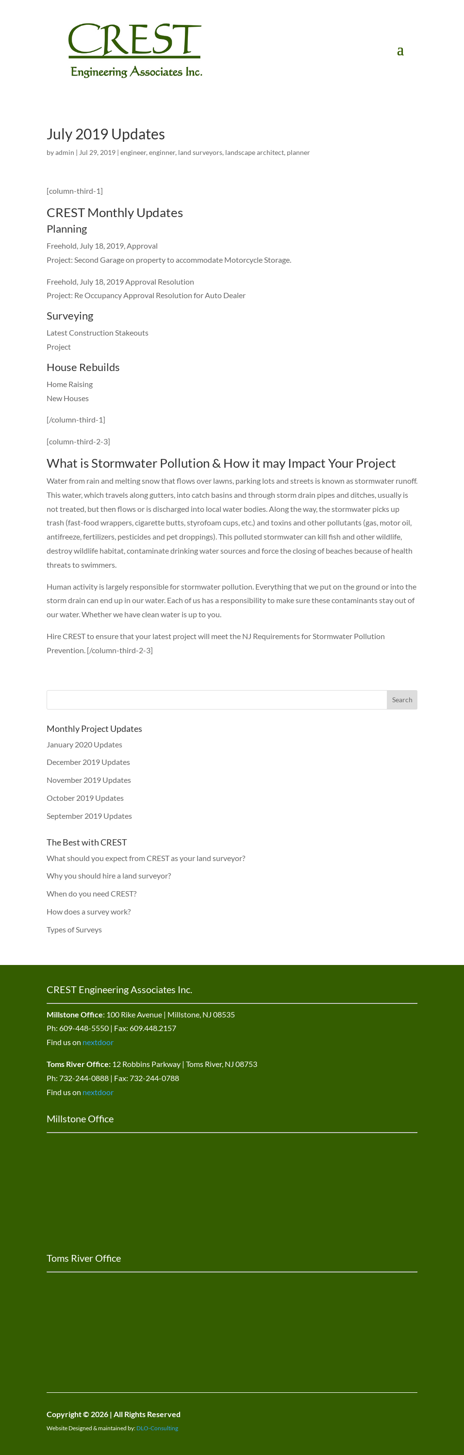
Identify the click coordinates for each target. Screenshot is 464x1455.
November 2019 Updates (89, 779)
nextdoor (98, 1042)
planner (298, 152)
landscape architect (254, 152)
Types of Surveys (74, 929)
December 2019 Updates (88, 761)
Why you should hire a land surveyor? (109, 875)
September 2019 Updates (89, 815)
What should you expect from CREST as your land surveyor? (146, 858)
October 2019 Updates (85, 797)
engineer (133, 152)
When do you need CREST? (91, 893)
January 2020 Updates (84, 744)
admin (64, 152)
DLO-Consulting (157, 1428)
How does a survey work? (89, 911)
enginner (162, 152)
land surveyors (200, 152)
